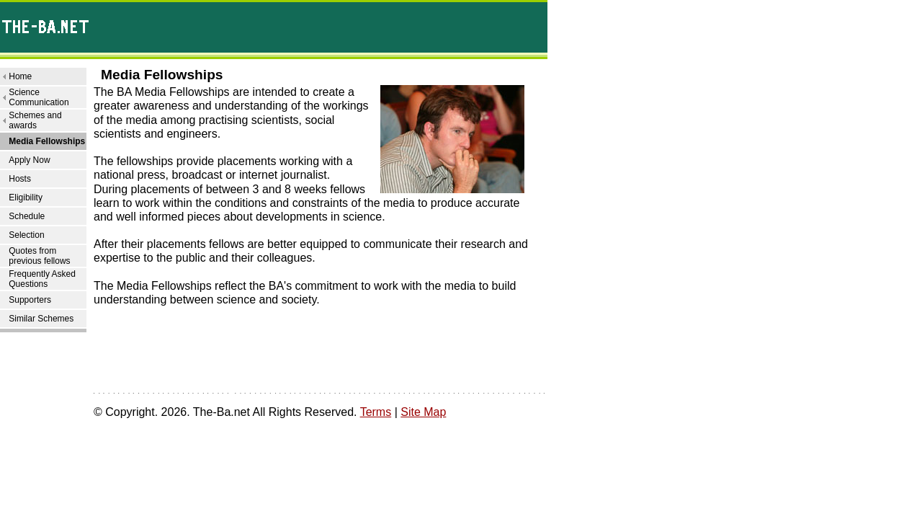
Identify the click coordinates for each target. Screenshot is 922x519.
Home (20, 76)
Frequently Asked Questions (42, 279)
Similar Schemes (41, 319)
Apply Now (29, 160)
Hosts (20, 179)
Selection (26, 235)
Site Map (423, 412)
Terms (376, 412)
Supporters (30, 300)
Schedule (27, 216)
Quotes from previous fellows (39, 256)
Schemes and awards (35, 120)
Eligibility (25, 197)
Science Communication (38, 97)
